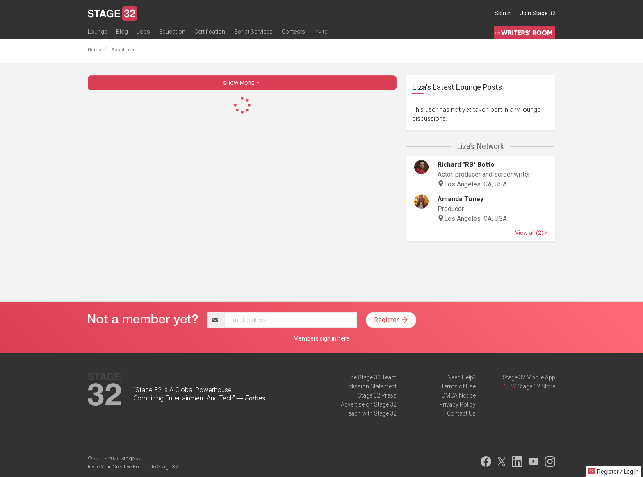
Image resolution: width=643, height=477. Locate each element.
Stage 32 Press (377, 395)
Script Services (253, 31)
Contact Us (461, 413)
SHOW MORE (242, 83)
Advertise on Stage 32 (369, 404)
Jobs (143, 31)
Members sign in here (321, 338)
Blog (122, 31)
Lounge (97, 31)
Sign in (503, 13)
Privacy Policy (457, 404)
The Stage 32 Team (372, 377)
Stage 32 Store (536, 386)
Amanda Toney (460, 199)
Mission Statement (372, 386)
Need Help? (461, 377)
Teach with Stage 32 (371, 413)
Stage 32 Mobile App (529, 377)
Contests (293, 31)
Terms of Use (458, 386)
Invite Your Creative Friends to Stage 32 (133, 466)
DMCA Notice (459, 395)
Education (172, 31)
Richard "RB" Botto (466, 164)
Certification (209, 31)
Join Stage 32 (538, 13)
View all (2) (531, 232)
